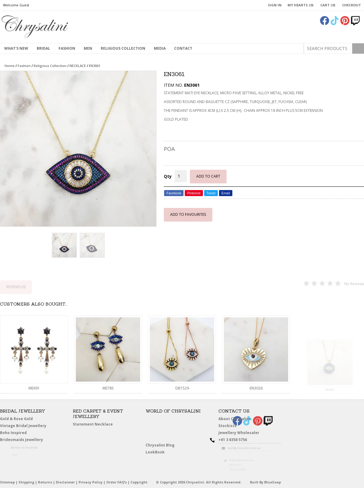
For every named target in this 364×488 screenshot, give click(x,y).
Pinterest (193, 193)
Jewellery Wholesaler (242, 434)
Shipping (26, 482)
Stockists (229, 426)
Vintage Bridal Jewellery (24, 426)
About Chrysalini (234, 418)
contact (183, 48)
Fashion (67, 48)
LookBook (157, 452)
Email (225, 193)
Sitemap (7, 482)
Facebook (174, 193)
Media (160, 48)
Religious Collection (123, 48)
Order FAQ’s (116, 482)
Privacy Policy (91, 482)
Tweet (211, 193)
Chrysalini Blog (160, 445)
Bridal (43, 48)
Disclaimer (65, 482)
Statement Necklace (93, 424)
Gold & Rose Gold (16, 418)
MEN (88, 48)
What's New (16, 48)
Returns (45, 482)
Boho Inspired (21, 434)
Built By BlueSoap (265, 482)
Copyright (138, 482)
